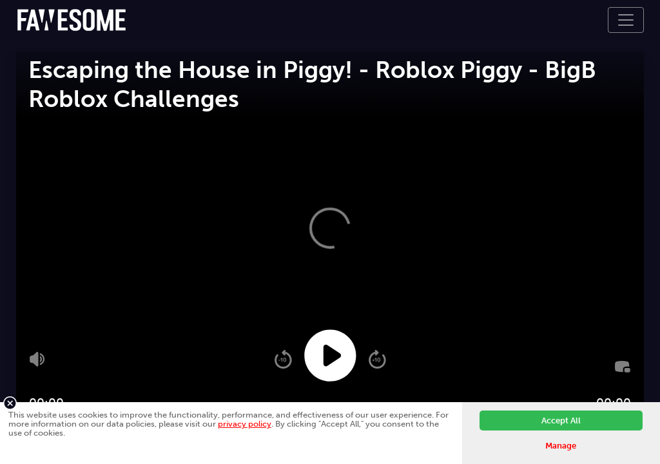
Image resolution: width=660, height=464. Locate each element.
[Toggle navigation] (626, 20)
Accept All (561, 420)
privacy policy (244, 424)
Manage (560, 445)
